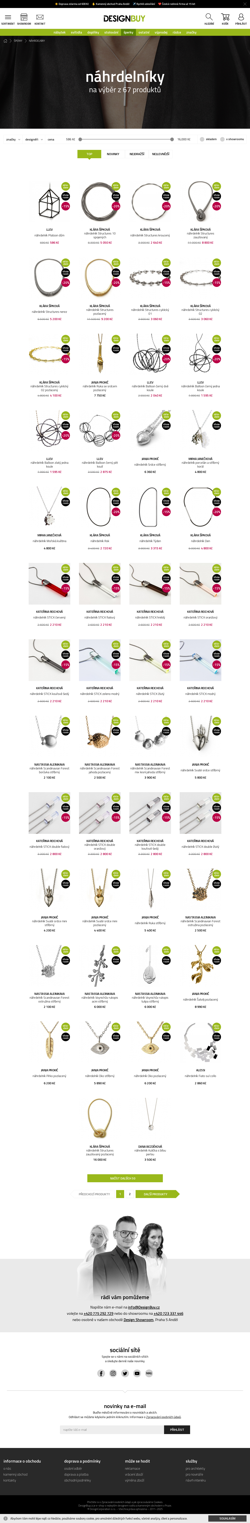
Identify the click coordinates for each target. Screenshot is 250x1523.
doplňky (93, 32)
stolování (111, 32)
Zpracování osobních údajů (163, 1417)
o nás (7, 1468)
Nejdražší (137, 154)
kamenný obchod (15, 1474)
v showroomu (235, 139)
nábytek (60, 32)
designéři (31, 139)
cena (51, 139)
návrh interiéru (196, 1480)
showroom (24, 24)
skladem (211, 139)
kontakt (40, 24)
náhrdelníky (37, 41)
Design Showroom (138, 1320)
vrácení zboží (134, 1474)
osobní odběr (73, 1468)
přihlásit (241, 24)
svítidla (76, 32)
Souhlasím (227, 1518)
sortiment (8, 24)
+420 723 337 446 (168, 1313)
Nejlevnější (160, 154)
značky (191, 32)
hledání (209, 24)
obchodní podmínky (77, 1480)
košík (225, 20)
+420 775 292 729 (98, 1313)
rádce (177, 32)
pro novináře (194, 1474)
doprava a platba (76, 1474)
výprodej (161, 32)
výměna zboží (134, 1480)
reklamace (132, 1468)
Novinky (113, 154)
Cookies (158, 1502)
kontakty (9, 1480)
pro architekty (195, 1468)
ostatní (144, 32)
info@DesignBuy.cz (144, 1307)
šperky (128, 32)
